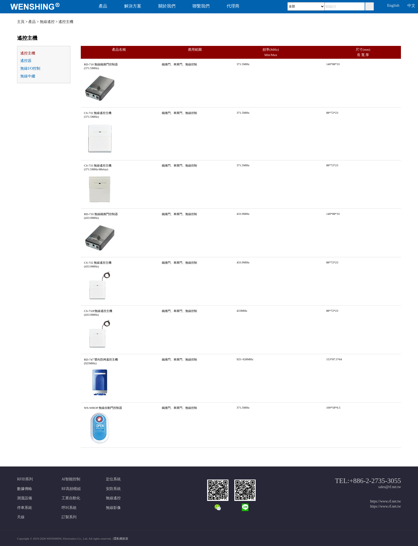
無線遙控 (47, 22)
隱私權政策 (121, 538)
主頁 (21, 22)
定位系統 (113, 479)
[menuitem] (43, 6)
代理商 (233, 6)
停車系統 (24, 508)
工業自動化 (71, 498)
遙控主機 (65, 22)
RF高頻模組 (71, 489)
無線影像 (113, 508)
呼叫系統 (69, 508)
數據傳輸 (24, 489)
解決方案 (132, 6)
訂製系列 (69, 517)
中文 (411, 5)
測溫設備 (24, 498)
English (393, 5)
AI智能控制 (71, 479)
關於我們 (166, 6)
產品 (103, 6)
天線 (21, 517)
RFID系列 (25, 479)
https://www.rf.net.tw (385, 501)
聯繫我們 (201, 6)
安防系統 (113, 489)
